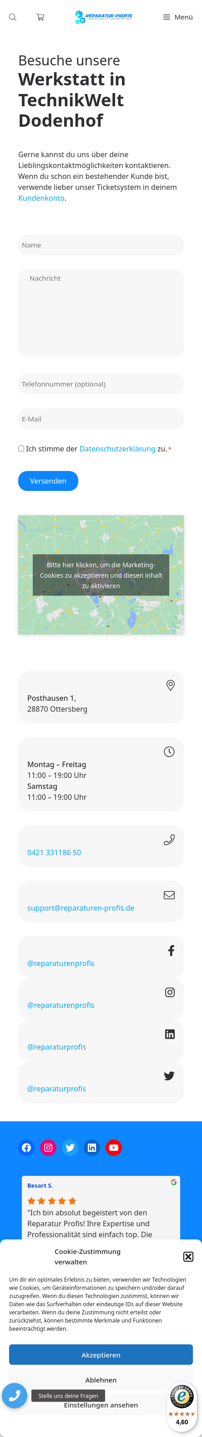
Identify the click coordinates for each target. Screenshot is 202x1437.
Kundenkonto (41, 198)
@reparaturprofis (56, 1047)
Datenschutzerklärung (107, 1425)
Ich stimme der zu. (98, 449)
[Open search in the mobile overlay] (13, 17)
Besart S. (40, 1185)
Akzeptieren (101, 1354)
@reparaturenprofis (61, 963)
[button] (188, 1256)
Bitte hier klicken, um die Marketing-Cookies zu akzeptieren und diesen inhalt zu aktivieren (101, 575)
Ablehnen (101, 1379)
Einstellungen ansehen (101, 1404)
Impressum (155, 1425)
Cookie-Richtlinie (53, 1425)
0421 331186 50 (54, 852)
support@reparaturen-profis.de (80, 908)
